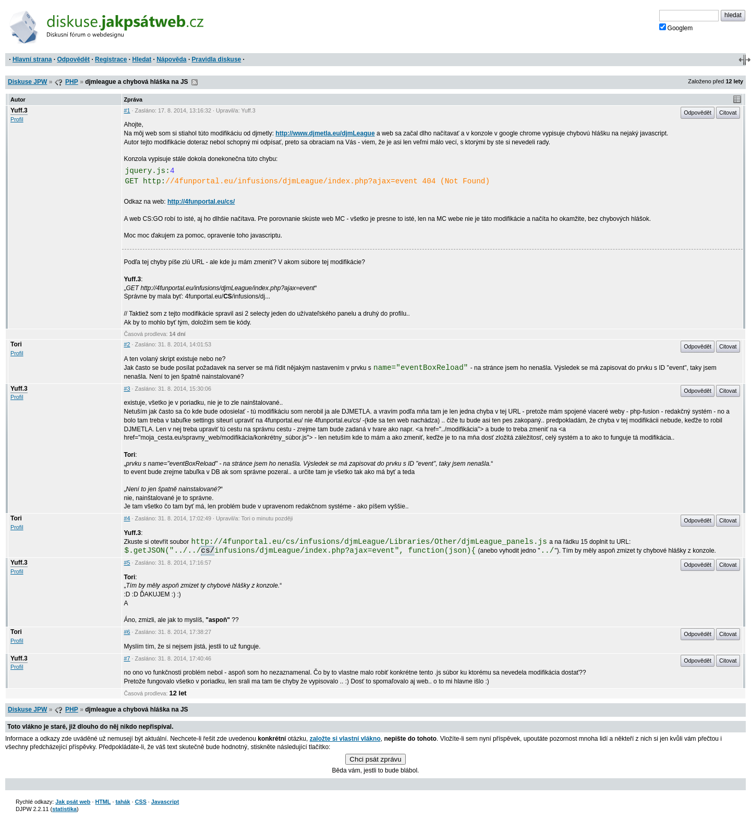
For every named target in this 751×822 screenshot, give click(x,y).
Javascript (165, 802)
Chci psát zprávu (375, 759)
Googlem (676, 27)
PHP (71, 81)
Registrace (111, 59)
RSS (194, 82)
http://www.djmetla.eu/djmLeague (324, 133)
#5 (127, 562)
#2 (127, 344)
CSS (141, 802)
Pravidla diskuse (216, 59)
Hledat (141, 59)
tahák (122, 802)
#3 (127, 388)
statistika (64, 809)
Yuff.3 (19, 110)
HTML (103, 802)
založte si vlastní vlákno (345, 738)
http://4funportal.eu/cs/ (201, 201)
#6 (127, 632)
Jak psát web (72, 802)
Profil (16, 119)
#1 (127, 110)
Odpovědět (73, 59)
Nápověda (171, 59)
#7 (127, 658)
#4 (127, 518)
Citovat (728, 112)
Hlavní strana (32, 59)
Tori (16, 344)
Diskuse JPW (27, 81)
